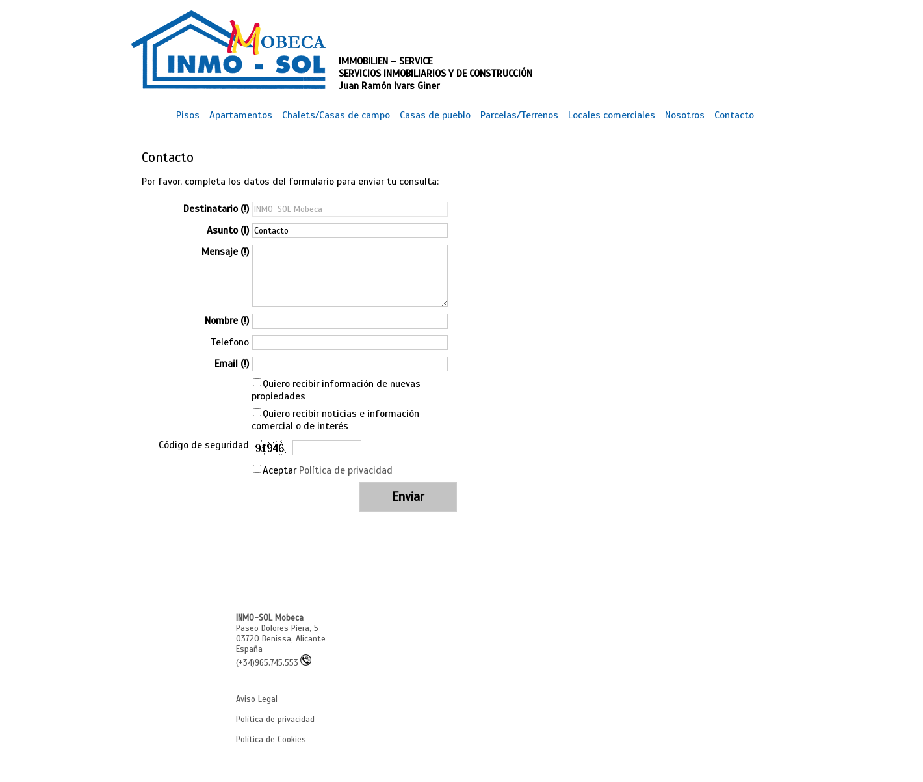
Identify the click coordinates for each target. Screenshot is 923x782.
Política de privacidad (346, 470)
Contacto (734, 115)
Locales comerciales (611, 115)
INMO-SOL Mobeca (270, 618)
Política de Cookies (271, 740)
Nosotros (685, 115)
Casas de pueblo (435, 115)
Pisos (188, 115)
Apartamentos (240, 115)
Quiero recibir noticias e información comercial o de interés (335, 419)
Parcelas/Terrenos (519, 115)
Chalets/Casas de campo (336, 115)
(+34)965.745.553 (273, 663)
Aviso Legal (257, 699)
